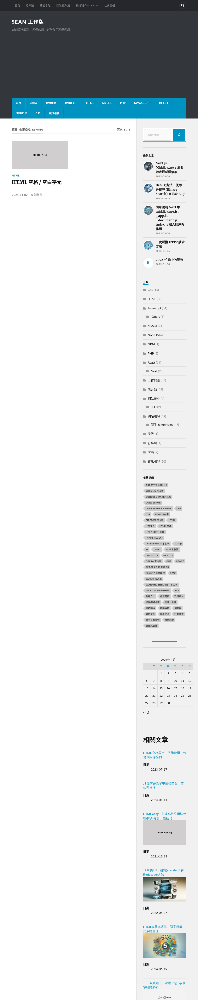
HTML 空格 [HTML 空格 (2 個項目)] (166, 526)
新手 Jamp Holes (162, 424)
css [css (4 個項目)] (148, 514)
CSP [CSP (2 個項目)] (179, 508)
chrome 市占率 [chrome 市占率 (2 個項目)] (155, 491)
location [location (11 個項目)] (152, 555)
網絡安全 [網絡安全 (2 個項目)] (164, 614)
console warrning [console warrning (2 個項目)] (158, 497)
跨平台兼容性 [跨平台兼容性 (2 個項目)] (153, 620)
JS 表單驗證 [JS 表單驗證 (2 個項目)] (172, 549)
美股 (151, 433)
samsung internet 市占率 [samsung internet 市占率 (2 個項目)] (162, 584)
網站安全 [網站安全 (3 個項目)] (150, 614)
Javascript (154, 308)
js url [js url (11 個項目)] (157, 549)
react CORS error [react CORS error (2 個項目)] (157, 567)
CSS (38, 113)
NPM (151, 344)
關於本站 (45, 5)
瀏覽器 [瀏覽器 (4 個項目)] (177, 608)
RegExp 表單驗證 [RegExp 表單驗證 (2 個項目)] (155, 573)
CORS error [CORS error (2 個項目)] (153, 502)
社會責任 (109, 5)
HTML (90, 103)
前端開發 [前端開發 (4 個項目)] (164, 596)
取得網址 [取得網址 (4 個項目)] (179, 596)
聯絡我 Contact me (87, 5)
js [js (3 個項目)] (147, 549)
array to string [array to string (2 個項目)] (156, 485)
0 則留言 (36, 195)
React (163, 103)
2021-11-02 (20, 195)
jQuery (155, 316)
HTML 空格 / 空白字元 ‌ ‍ (38, 185)
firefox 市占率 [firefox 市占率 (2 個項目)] (155, 520)
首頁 (17, 5)
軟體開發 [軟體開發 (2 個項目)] (169, 620)
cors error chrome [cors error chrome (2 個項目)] (159, 508)
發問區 (30, 5)
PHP (123, 103)
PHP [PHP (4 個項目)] (168, 561)
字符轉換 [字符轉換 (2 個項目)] (150, 608)
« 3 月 (146, 712)
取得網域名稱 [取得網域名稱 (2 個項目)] (153, 602)
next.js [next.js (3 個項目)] (168, 555)
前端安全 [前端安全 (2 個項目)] (150, 596)
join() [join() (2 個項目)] (178, 543)
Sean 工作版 (28, 22)
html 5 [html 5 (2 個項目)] (150, 526)
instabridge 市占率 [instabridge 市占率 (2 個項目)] (157, 543)
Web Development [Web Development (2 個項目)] (158, 590)
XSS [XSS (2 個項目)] (177, 590)
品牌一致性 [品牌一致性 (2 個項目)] (170, 602)
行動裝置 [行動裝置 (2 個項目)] (179, 614)
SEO (154, 407)
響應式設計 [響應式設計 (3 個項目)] (151, 625)
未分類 (152, 389)
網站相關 (51, 103)
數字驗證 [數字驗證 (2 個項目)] (164, 608)
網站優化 (70, 103)
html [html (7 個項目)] (172, 520)
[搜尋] (179, 135)
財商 (151, 452)
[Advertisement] (99, 61)
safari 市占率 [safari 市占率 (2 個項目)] (154, 579)
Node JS (21, 113)
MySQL (107, 103)
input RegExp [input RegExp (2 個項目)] (154, 537)
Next (154, 371)
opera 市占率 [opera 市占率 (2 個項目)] (153, 561)
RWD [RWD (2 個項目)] (173, 573)
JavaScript (142, 103)
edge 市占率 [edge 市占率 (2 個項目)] (162, 514)
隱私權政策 (63, 5)
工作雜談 (154, 380)
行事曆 (152, 443)
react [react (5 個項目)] (180, 561)
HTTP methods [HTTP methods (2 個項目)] (155, 532)
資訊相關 (54, 113)
